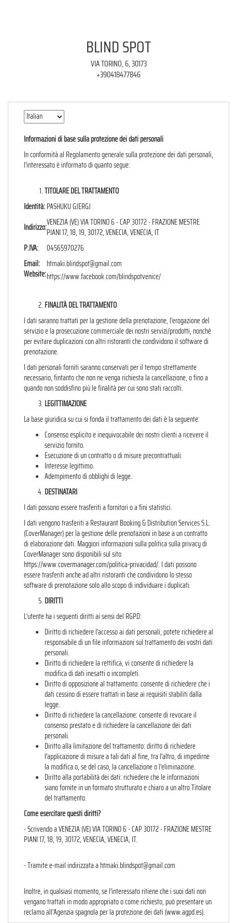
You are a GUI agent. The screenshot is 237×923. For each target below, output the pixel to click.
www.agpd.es (184, 912)
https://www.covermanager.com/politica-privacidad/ (91, 564)
